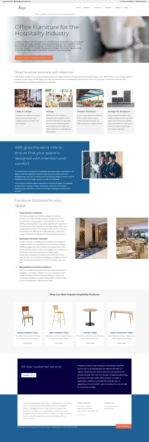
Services (108, 7)
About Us (119, 7)
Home (78, 7)
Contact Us (28, 375)
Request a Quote (141, 1)
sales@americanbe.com (112, 406)
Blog (126, 7)
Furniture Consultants (127, 1)
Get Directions (82, 414)
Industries (97, 7)
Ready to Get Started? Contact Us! (34, 57)
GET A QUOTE (123, 426)
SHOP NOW (27, 343)
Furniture (86, 7)
